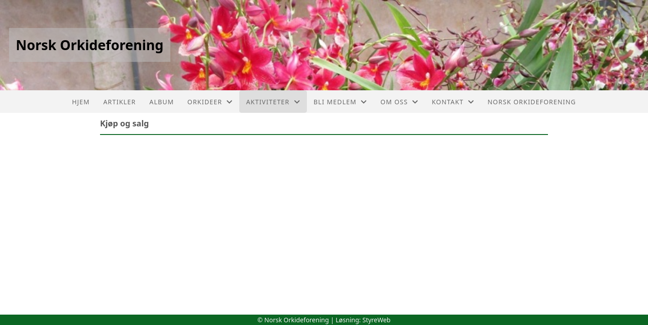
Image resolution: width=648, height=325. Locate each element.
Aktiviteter (273, 102)
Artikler (119, 102)
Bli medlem (340, 102)
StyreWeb (376, 320)
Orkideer (210, 102)
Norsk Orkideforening (532, 102)
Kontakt (453, 102)
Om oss (399, 102)
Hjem (81, 102)
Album (161, 102)
